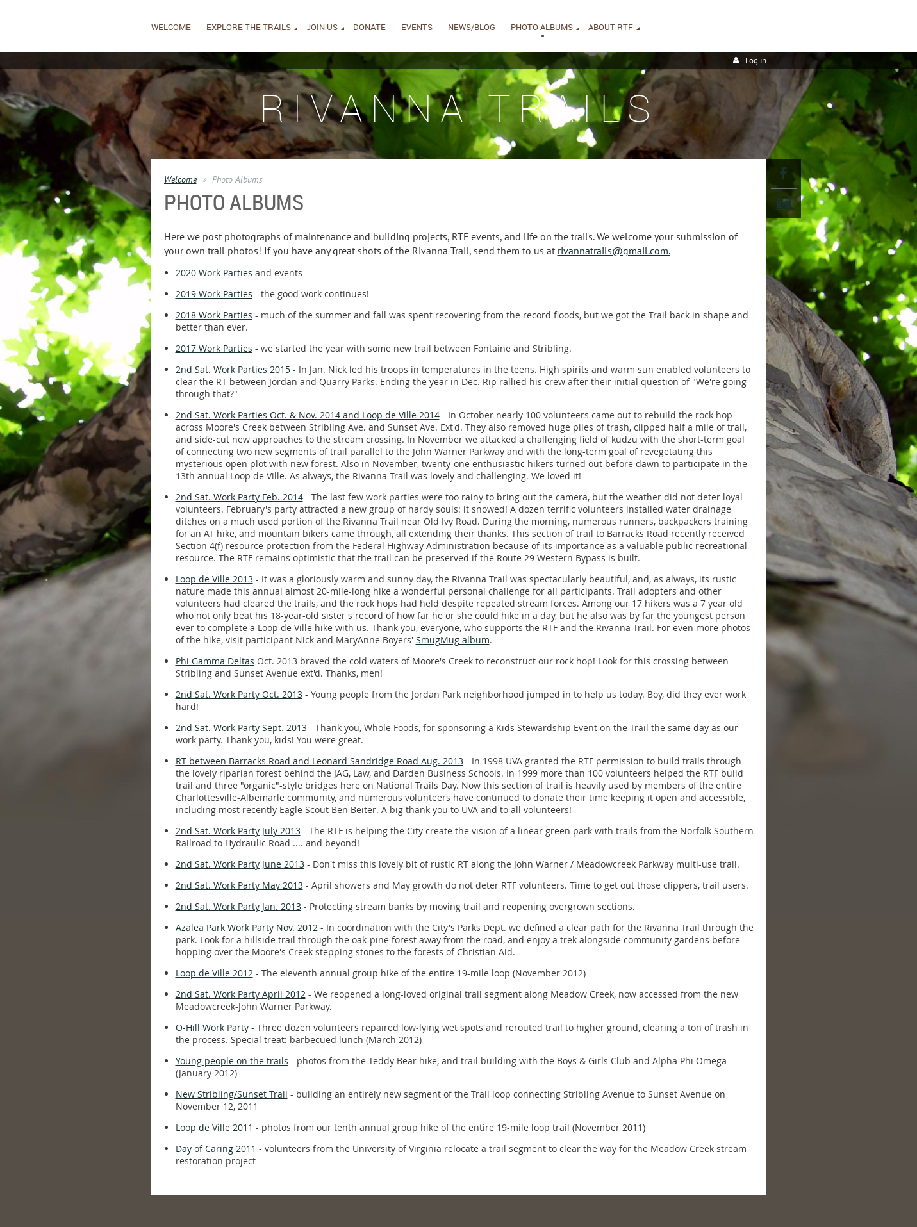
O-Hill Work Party (212, 1027)
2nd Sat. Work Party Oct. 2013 (239, 694)
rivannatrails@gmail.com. (614, 250)
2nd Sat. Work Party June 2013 (240, 864)
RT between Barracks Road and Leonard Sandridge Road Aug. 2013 (319, 761)
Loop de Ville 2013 (214, 579)
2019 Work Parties (214, 294)
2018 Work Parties (214, 315)
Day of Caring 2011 (216, 1148)
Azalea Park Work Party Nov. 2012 (247, 927)
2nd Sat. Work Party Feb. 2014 (239, 497)
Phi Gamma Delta (213, 661)
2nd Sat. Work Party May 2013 (239, 885)
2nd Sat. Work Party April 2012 (241, 994)
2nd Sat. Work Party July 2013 (238, 831)
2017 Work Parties (214, 348)
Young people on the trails (232, 1061)
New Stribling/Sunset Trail (232, 1094)
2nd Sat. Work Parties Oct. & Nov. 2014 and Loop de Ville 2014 (308, 415)
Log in (755, 60)
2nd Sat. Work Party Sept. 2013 (241, 727)
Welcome (180, 179)
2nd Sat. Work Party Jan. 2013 (238, 906)
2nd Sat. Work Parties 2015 (233, 369)
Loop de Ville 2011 (214, 1127)
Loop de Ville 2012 (214, 973)
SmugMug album (453, 640)
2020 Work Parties (214, 273)
